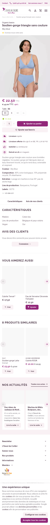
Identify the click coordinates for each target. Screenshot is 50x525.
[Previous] (3, 281)
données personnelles (28, 507)
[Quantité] (9, 123)
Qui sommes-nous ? (35, 3)
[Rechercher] (30, 10)
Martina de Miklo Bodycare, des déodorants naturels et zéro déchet (35, 408)
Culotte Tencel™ (8, 296)
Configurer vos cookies (35, 515)
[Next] (46, 281)
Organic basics (8, 23)
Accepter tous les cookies (34, 520)
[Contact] (5, 3)
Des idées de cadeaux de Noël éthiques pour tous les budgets (12, 408)
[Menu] (46, 10)
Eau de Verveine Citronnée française (37, 297)
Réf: (3, 193)
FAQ (46, 3)
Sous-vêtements (7, 17)
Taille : (6, 109)
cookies (9, 496)
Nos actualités (14, 384)
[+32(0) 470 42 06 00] (18, 3)
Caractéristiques (15, 201)
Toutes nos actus (38, 384)
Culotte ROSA (31, 361)
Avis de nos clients (34, 201)
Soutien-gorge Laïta (11, 362)
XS (5, 113)
